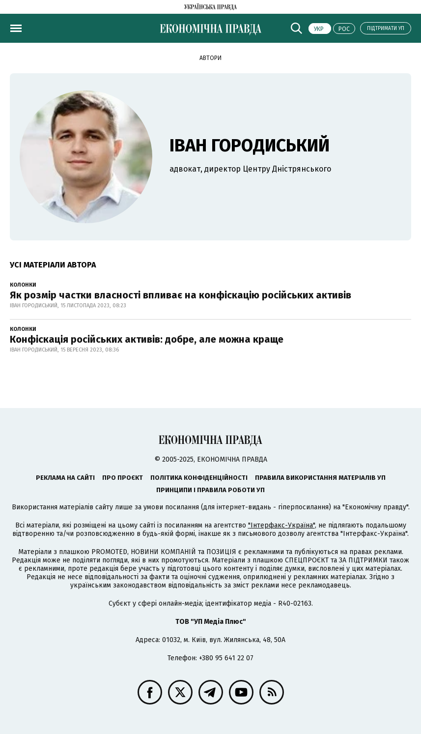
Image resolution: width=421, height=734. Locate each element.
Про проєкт (122, 477)
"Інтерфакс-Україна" (281, 525)
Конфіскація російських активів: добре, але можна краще (146, 339)
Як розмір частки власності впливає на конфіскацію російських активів (180, 295)
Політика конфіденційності (199, 477)
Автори (210, 58)
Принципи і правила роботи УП (210, 490)
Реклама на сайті (65, 477)
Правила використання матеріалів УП (320, 477)
